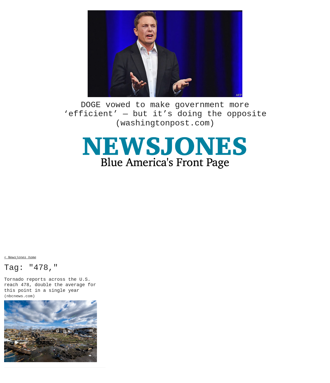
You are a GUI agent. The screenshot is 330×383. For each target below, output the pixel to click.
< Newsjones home (20, 256)
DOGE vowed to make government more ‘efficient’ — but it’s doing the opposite (164, 113)
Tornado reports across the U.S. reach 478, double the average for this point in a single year (50, 287)
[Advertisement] (165, 212)
